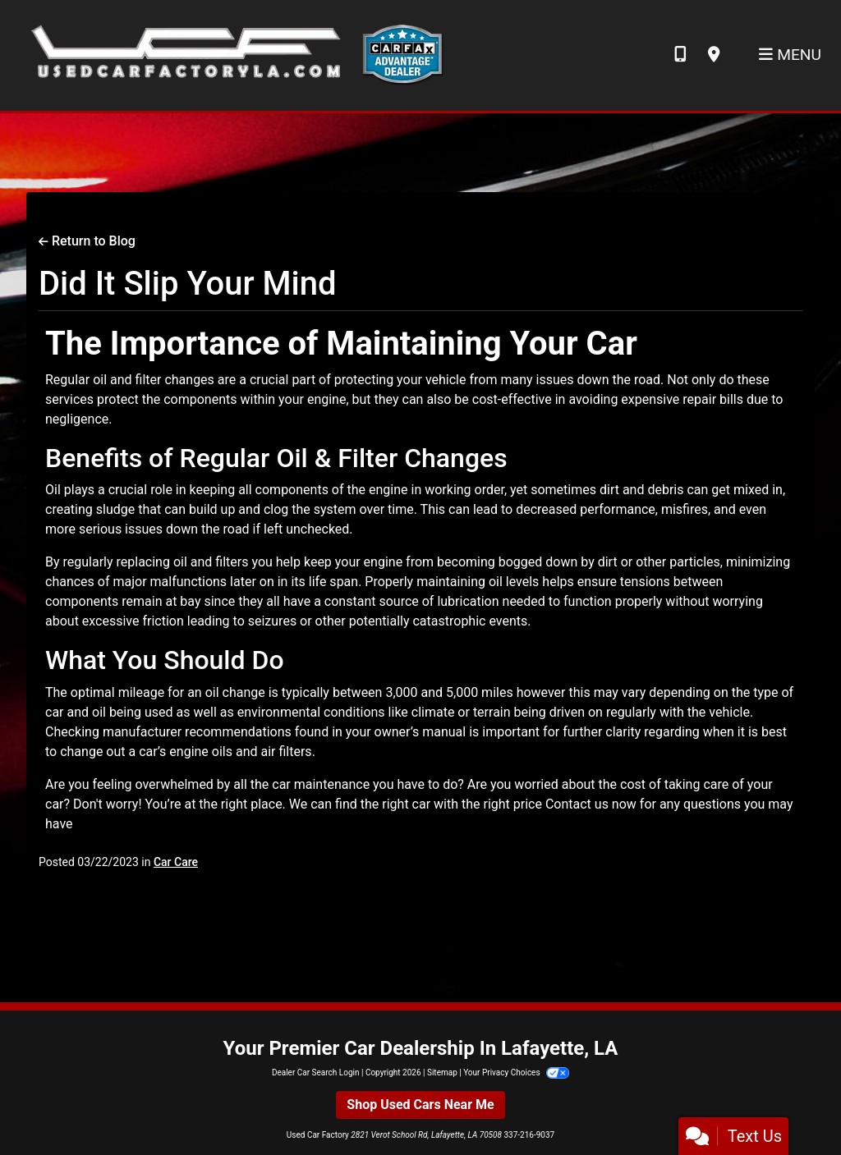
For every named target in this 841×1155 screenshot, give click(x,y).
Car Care (176, 862)
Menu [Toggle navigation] (790, 54)
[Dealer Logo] (232, 54)
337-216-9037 (528, 1134)
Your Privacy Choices (516, 1072)
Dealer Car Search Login (316, 1072)
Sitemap (442, 1072)
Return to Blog (87, 241)
